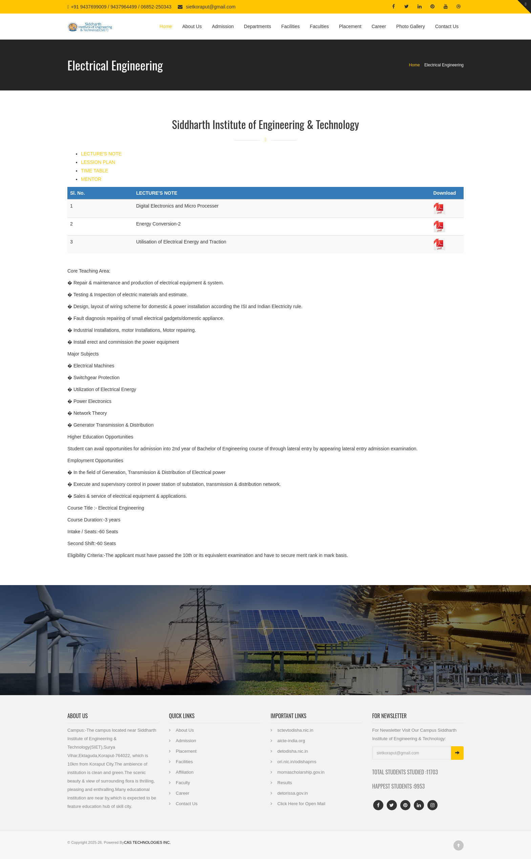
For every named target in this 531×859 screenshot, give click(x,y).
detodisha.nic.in (292, 751)
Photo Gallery (410, 26)
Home (166, 26)
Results (284, 782)
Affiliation (185, 772)
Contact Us (447, 26)
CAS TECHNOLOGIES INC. (147, 842)
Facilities (290, 26)
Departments (257, 26)
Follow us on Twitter (115, 648)
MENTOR (91, 179)
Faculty (183, 782)
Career (378, 26)
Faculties (319, 26)
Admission (223, 26)
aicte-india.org (291, 740)
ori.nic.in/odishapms (296, 761)
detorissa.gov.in (292, 793)
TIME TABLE (94, 170)
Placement (350, 26)
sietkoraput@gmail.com (211, 6)
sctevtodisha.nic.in (295, 730)
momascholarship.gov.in (300, 772)
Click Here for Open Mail (301, 803)
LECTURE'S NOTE (101, 153)
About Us (192, 26)
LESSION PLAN (98, 162)
